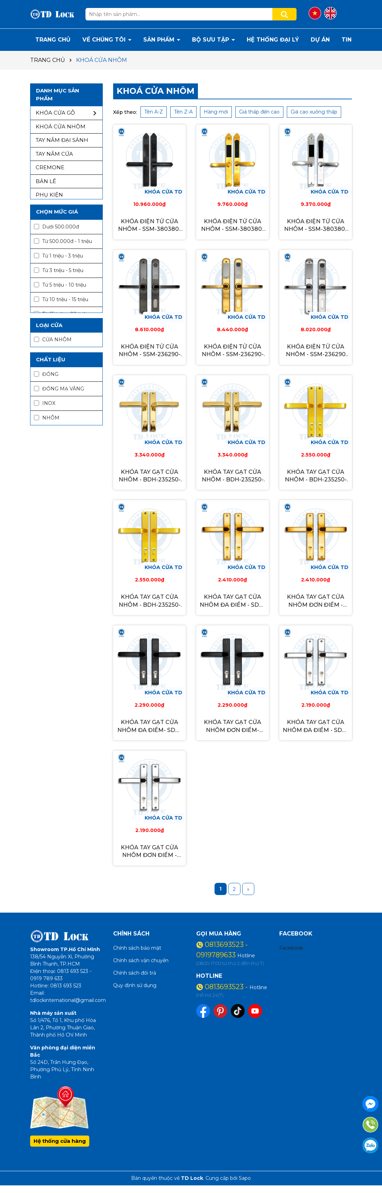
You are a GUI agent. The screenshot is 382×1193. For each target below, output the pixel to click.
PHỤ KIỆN (49, 194)
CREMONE (50, 167)
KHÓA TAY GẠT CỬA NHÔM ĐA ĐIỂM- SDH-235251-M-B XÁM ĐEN (149, 726)
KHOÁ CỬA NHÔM (60, 126)
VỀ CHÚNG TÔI (104, 39)
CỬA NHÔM (53, 339)
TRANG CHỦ (53, 39)
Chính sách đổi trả (134, 973)
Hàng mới (216, 112)
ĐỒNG (46, 374)
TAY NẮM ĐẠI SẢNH (62, 140)
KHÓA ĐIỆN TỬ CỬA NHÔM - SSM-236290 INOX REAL (316, 351)
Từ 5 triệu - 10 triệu (60, 285)
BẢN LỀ (46, 181)
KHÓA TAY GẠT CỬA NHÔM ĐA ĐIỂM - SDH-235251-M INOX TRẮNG (315, 726)
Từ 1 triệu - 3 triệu (58, 256)
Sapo (245, 1178)
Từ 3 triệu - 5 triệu (58, 270)
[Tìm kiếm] (284, 14)
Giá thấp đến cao (259, 112)
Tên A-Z (153, 112)
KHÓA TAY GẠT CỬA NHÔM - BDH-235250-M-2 (150, 601)
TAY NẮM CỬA (54, 154)
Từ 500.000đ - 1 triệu (63, 241)
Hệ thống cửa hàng (60, 1141)
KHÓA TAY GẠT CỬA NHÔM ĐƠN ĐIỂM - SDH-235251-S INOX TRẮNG (149, 851)
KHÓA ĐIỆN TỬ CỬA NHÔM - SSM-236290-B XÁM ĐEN (150, 351)
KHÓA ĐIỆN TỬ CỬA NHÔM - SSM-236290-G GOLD (233, 351)
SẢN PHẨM (159, 39)
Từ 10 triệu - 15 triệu (61, 299)
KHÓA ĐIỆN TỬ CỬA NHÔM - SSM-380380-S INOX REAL (315, 225)
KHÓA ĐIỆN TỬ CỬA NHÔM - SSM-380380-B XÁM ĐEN (149, 225)
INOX (44, 403)
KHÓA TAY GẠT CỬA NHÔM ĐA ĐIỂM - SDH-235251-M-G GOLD (232, 601)
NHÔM (47, 418)
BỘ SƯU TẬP (211, 39)
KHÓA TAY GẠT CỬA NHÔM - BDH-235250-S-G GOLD (233, 476)
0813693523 (225, 944)
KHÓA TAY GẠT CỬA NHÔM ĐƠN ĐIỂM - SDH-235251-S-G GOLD (315, 601)
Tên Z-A (183, 112)
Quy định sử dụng (134, 985)
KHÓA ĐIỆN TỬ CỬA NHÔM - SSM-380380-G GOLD (232, 225)
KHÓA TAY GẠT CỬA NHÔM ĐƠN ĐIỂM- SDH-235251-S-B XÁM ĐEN (232, 726)
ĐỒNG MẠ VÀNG (59, 389)
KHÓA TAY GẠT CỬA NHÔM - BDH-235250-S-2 (316, 476)
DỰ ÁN (320, 39)
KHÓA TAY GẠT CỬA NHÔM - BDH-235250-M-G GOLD (150, 476)
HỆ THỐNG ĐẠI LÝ (273, 39)
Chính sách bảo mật (137, 948)
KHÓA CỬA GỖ (55, 112)
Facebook (291, 948)
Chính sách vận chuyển (141, 960)
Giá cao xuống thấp (314, 112)
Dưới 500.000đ (56, 227)
